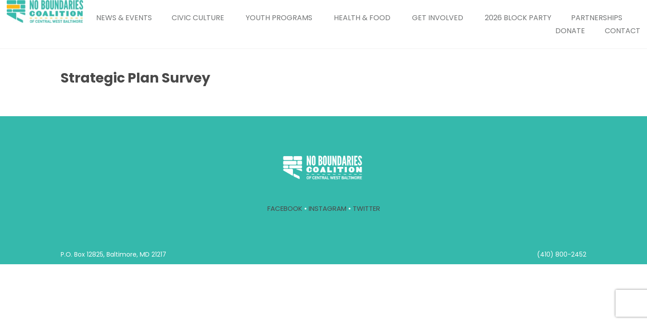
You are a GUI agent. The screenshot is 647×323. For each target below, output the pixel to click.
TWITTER (366, 208)
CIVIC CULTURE (198, 18)
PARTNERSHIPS (596, 18)
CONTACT (622, 31)
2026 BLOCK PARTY (518, 18)
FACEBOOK (284, 208)
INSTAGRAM (327, 208)
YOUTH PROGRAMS (279, 18)
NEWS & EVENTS (124, 18)
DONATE (570, 31)
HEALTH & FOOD (362, 18)
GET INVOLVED (437, 18)
